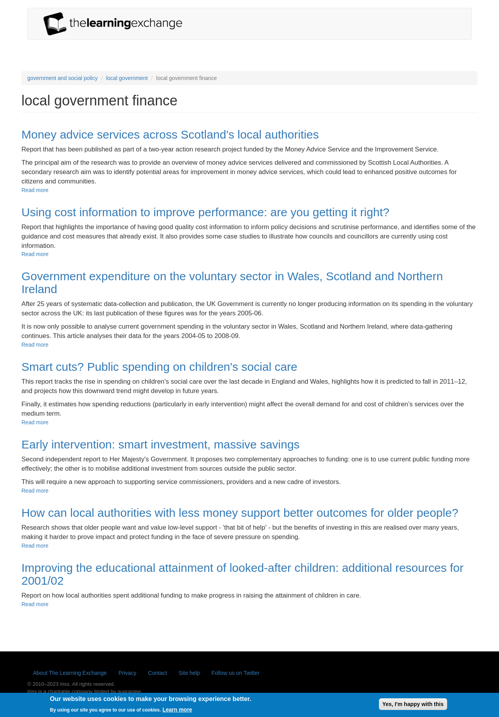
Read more (34, 190)
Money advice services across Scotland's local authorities (170, 134)
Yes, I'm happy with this (413, 706)
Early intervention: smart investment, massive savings (160, 444)
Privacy (127, 673)
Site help (189, 673)
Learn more (177, 711)
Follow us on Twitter (236, 673)
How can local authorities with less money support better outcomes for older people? (239, 512)
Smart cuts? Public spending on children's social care (159, 366)
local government (127, 78)
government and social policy (62, 78)
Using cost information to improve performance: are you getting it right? (205, 212)
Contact (157, 673)
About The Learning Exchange (70, 673)
